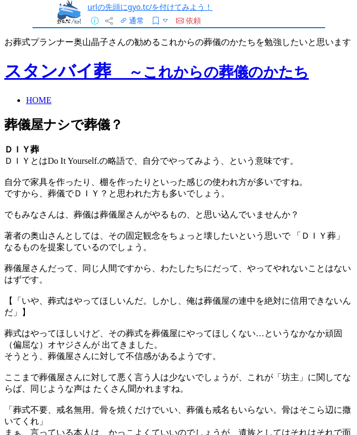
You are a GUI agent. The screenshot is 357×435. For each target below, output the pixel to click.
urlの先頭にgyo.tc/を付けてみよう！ (150, 7)
